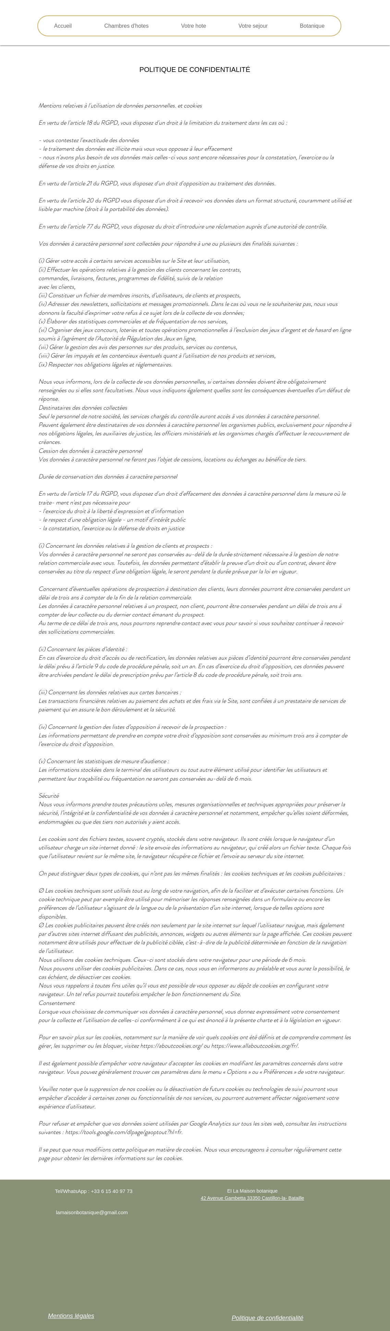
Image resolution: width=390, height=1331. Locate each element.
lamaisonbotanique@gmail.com (92, 1212)
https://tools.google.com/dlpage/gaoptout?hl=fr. (124, 1132)
